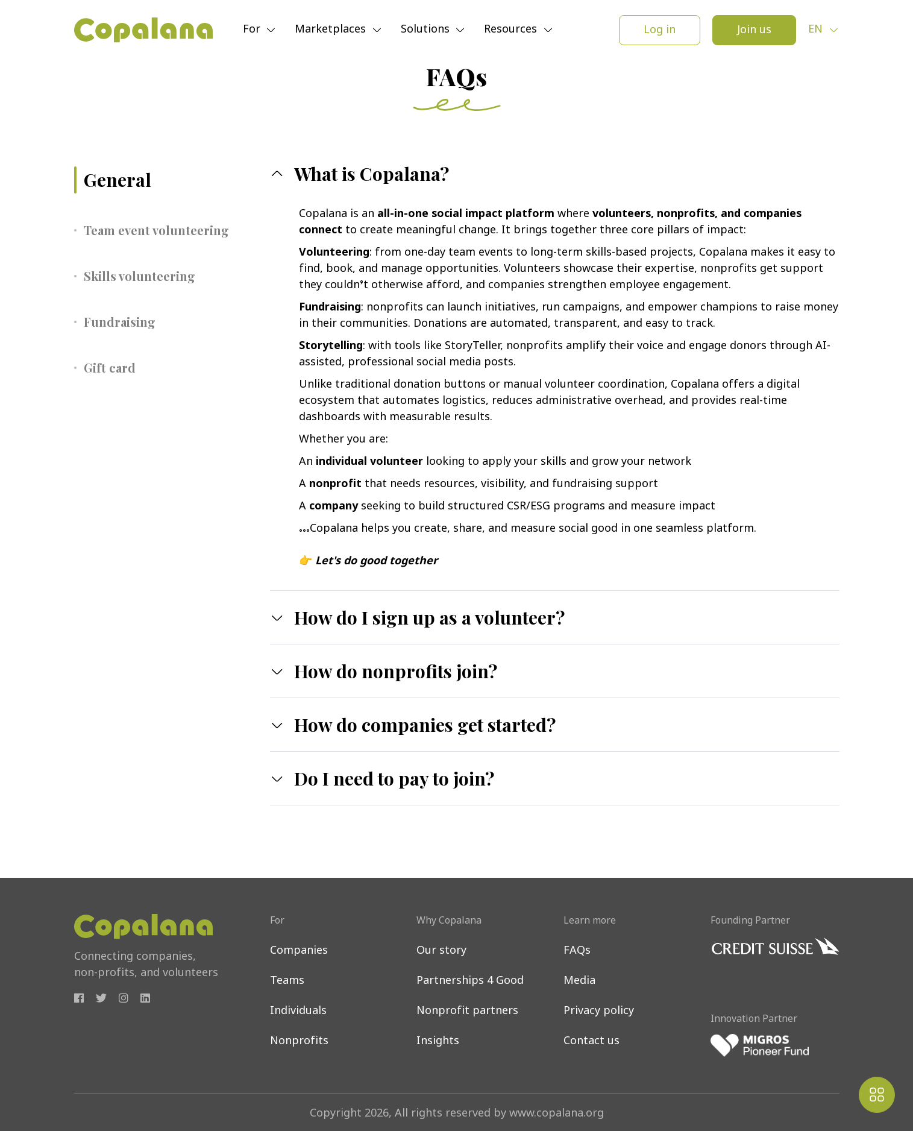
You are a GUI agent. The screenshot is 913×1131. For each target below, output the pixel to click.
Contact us (591, 1041)
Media (579, 981)
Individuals (298, 1011)
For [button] (253, 30)
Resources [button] (512, 30)
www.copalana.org (556, 1114)
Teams (287, 981)
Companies (299, 951)
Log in (660, 30)
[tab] (163, 180)
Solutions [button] (427, 30)
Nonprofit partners (467, 1011)
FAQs (577, 951)
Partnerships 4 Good (470, 981)
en (817, 30)
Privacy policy (598, 1011)
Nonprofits (299, 1041)
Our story (441, 951)
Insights (437, 1041)
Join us (754, 30)
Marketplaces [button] (332, 30)
